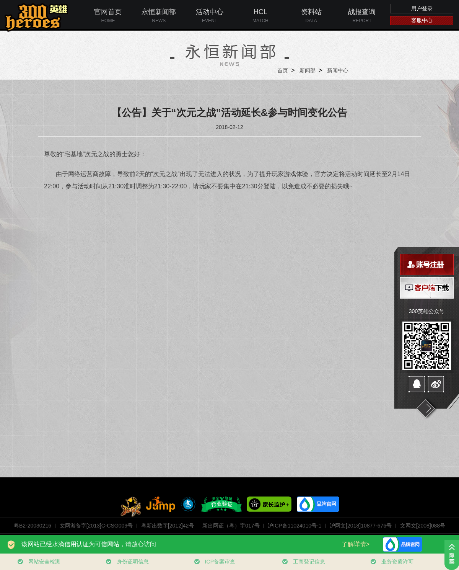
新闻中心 (337, 70)
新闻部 (307, 70)
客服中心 (422, 20)
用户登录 (422, 8)
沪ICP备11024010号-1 (294, 526)
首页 (282, 70)
